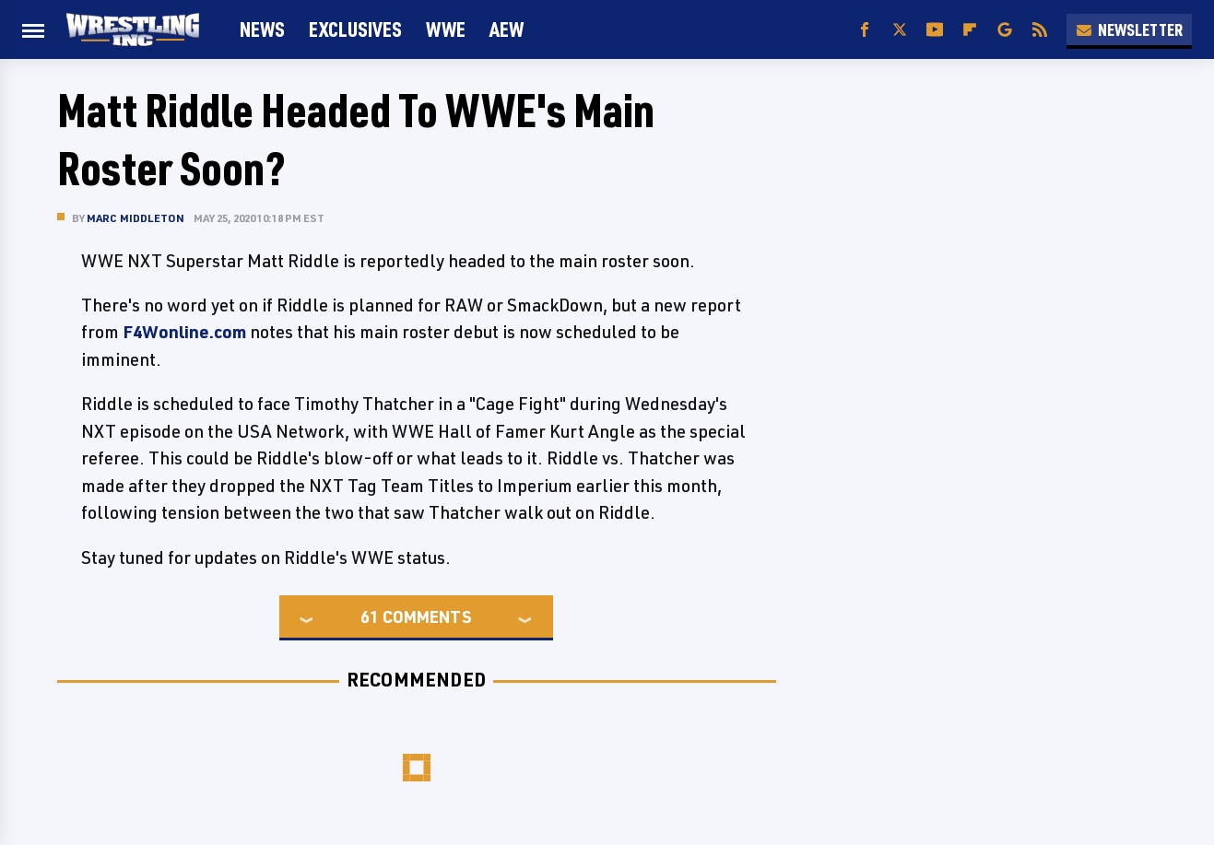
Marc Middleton (136, 218)
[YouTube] (934, 30)
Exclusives (355, 29)
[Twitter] (899, 30)
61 (369, 616)
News (262, 29)
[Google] (1004, 30)
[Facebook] (864, 30)
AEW (506, 29)
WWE (446, 29)
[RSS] (1039, 30)
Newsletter (1129, 29)
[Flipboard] (969, 30)
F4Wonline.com (184, 332)
